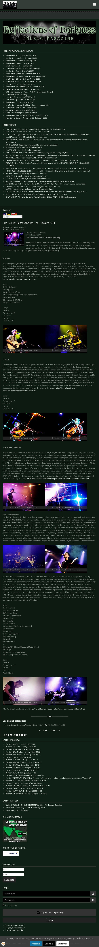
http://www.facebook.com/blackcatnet (69, 709)
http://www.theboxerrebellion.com (37, 478)
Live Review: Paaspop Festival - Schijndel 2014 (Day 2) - (36, 725)
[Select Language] (12, 216)
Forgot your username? (15, 928)
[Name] (13, 869)
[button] (4, 735)
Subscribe (9, 879)
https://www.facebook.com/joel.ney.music (20, 279)
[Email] (13, 874)
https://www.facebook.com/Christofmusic (19, 390)
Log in (49, 920)
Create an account (14, 930)
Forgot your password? (15, 925)
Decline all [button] (49, 943)
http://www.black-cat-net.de (41, 709)
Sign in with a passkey (49, 913)
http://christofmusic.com (65, 388)
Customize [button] (62, 943)
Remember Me (11, 905)
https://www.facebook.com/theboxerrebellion (70, 478)
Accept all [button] (36, 943)
